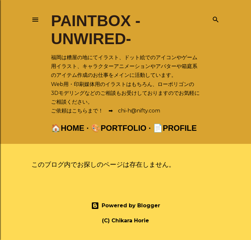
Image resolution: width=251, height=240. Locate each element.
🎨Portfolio (118, 128)
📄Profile (175, 128)
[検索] (216, 18)
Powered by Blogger (125, 206)
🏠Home (67, 128)
